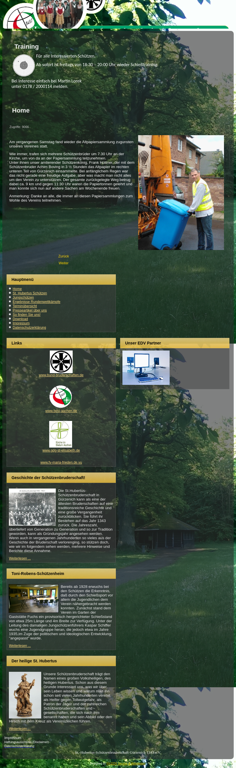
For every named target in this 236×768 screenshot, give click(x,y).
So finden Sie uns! (26, 315)
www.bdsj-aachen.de (61, 411)
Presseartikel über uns (30, 310)
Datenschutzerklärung (29, 328)
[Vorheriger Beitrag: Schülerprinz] (63, 256)
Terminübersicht (25, 306)
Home (17, 289)
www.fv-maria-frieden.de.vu (61, 462)
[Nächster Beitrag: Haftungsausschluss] (63, 263)
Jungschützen (23, 298)
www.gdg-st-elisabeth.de (61, 450)
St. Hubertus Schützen (30, 293)
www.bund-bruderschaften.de (61, 375)
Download (20, 319)
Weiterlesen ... (20, 558)
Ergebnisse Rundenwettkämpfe (36, 302)
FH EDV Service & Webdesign (126, 763)
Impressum (21, 323)
